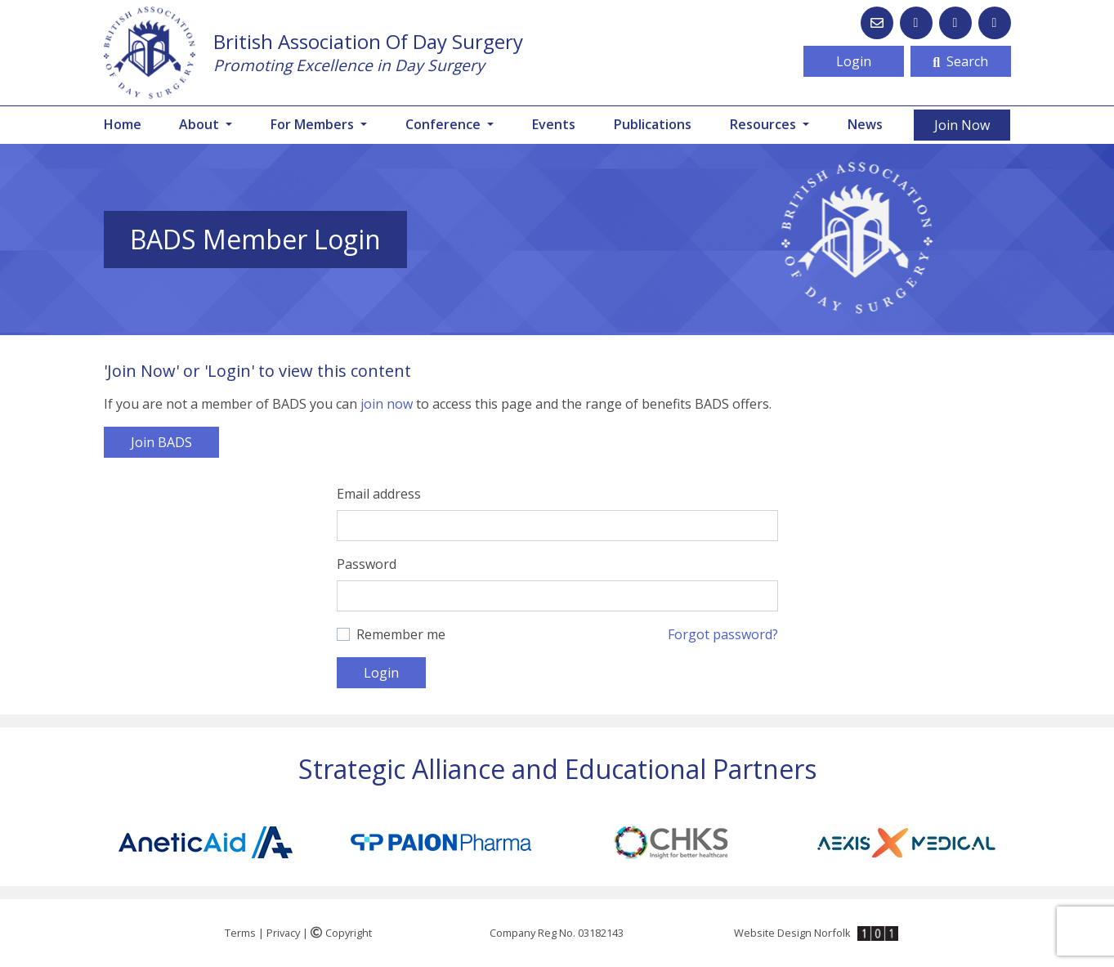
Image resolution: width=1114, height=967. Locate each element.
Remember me (400, 634)
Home (122, 124)
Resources (764, 124)
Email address (379, 494)
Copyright (341, 932)
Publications (652, 124)
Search (960, 61)
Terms (240, 932)
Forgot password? (723, 634)
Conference (444, 124)
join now (386, 404)
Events (553, 124)
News (865, 124)
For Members (314, 124)
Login (853, 61)
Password (366, 564)
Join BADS (161, 442)
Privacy (283, 932)
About (200, 124)
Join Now (962, 125)
